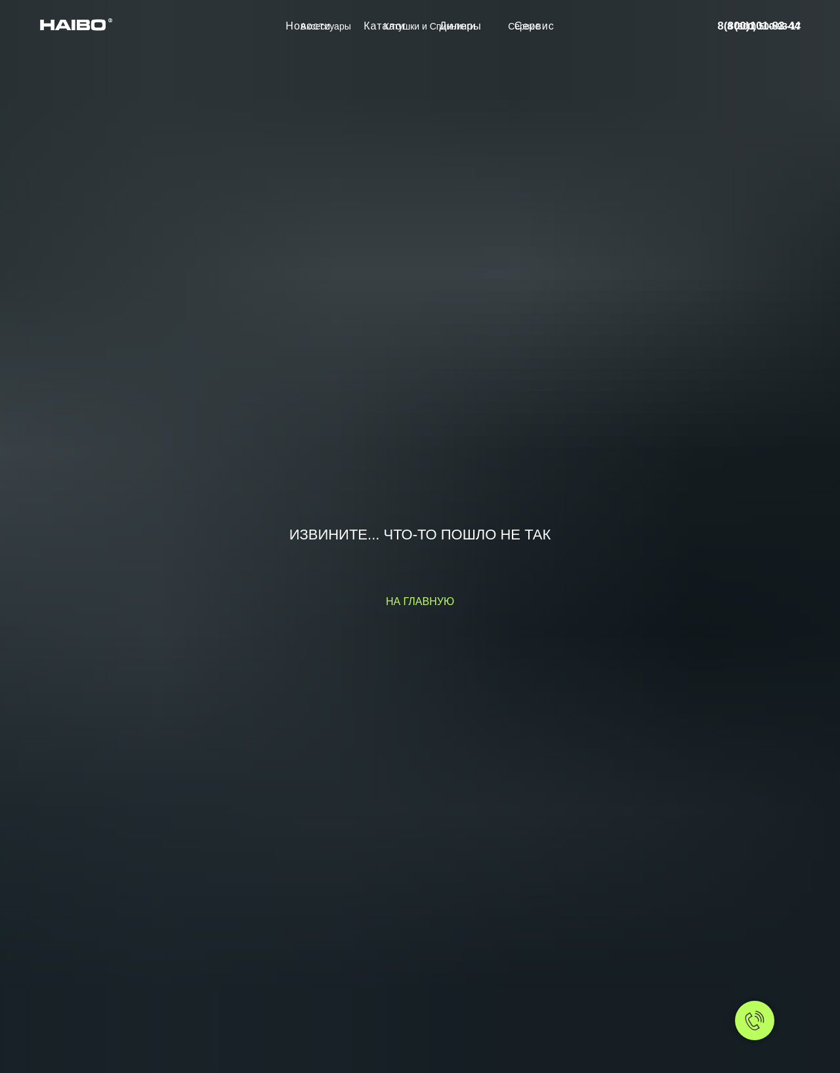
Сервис (523, 26)
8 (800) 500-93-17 (764, 26)
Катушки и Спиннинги (429, 26)
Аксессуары (326, 26)
